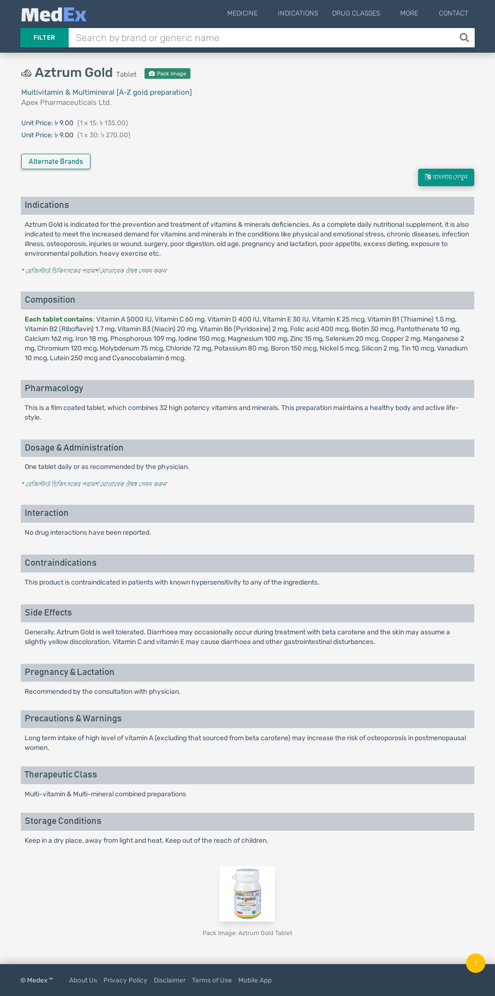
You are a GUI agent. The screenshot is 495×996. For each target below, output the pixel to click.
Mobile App (255, 980)
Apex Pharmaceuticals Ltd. (66, 102)
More (416, 13)
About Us (83, 980)
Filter (44, 37)
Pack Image (167, 74)
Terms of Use (212, 980)
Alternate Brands (56, 161)
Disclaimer (170, 980)
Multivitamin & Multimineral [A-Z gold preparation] (106, 92)
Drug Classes (369, 13)
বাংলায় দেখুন (446, 177)
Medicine (262, 13)
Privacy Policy (125, 980)
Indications (311, 13)
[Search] (465, 37)
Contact (453, 13)
